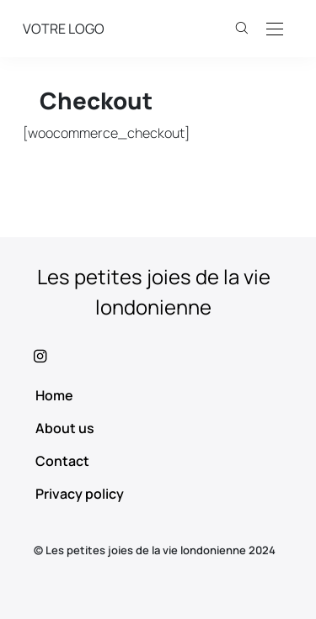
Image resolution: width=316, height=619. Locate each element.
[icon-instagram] (158, 356)
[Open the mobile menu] (274, 30)
